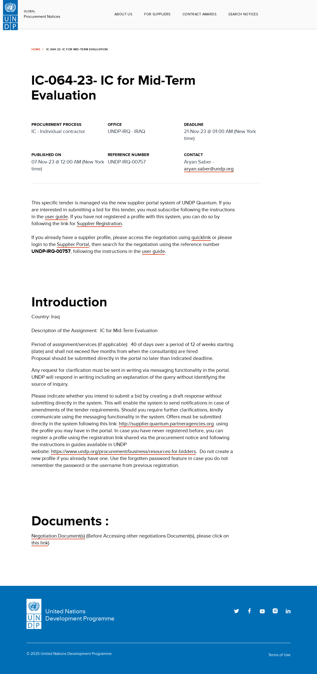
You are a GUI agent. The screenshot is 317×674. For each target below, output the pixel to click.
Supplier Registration (99, 223)
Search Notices (243, 14)
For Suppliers (157, 14)
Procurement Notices (42, 16)
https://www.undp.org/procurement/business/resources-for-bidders (123, 451)
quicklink (201, 237)
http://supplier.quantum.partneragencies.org (166, 423)
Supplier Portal (73, 244)
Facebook (249, 610)
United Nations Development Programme (79, 615)
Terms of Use (279, 655)
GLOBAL (29, 11)
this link (39, 542)
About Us (123, 14)
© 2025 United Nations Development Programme (69, 653)
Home (35, 49)
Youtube (262, 610)
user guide (56, 216)
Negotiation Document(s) (58, 535)
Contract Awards (199, 14)
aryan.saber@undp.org (209, 168)
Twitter (236, 610)
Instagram (275, 610)
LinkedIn (288, 610)
